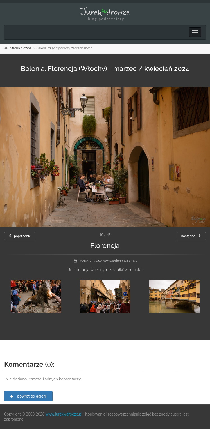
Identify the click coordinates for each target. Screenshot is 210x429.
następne (191, 236)
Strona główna (20, 48)
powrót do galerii (28, 396)
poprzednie (20, 236)
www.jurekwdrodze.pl (64, 414)
